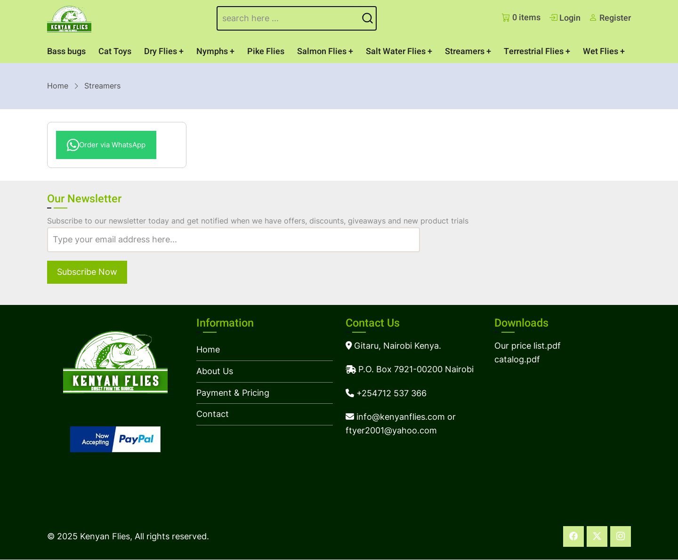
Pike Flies (265, 51)
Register (610, 18)
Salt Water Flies (396, 51)
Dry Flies (160, 51)
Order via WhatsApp (106, 145)
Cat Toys (114, 51)
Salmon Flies (322, 51)
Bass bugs (66, 51)
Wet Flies (600, 51)
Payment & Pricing (232, 393)
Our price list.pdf (527, 346)
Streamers (464, 51)
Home (57, 85)
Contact (212, 414)
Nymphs (212, 51)
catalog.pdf (517, 359)
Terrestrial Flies (534, 51)
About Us (214, 371)
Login (565, 18)
